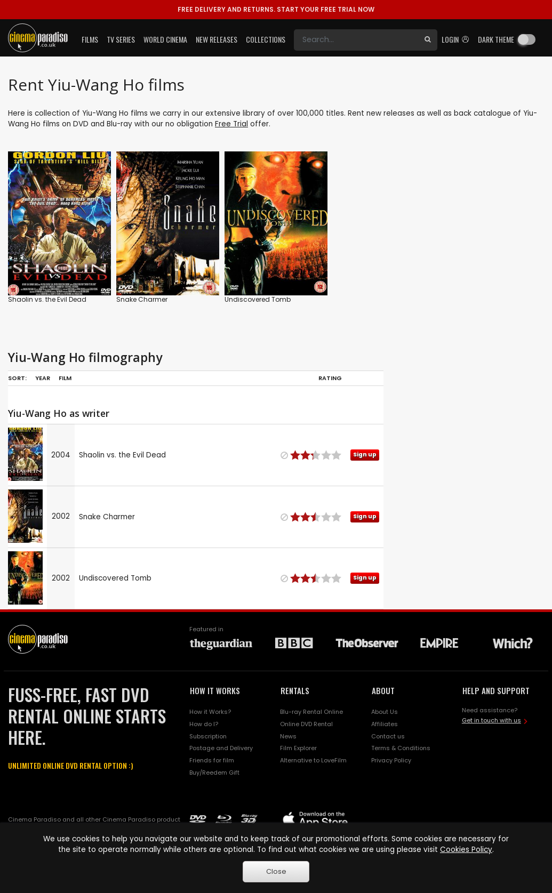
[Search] (356, 40)
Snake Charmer (141, 299)
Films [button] (90, 39)
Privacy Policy (391, 760)
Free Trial (231, 124)
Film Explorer (298, 748)
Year (42, 378)
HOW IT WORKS (215, 690)
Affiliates (384, 724)
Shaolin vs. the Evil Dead (47, 299)
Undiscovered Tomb (258, 299)
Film (65, 378)
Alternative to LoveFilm (313, 760)
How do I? (203, 724)
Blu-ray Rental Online (311, 711)
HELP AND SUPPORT (496, 690)
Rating (330, 378)
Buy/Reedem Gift (214, 772)
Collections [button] (265, 39)
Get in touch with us (491, 720)
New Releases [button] (216, 39)
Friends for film (211, 760)
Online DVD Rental (306, 724)
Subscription (208, 736)
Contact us (388, 736)
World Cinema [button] (165, 39)
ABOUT (383, 690)
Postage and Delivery (221, 748)
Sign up (365, 454)
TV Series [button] (121, 39)
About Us (384, 711)
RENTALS (295, 690)
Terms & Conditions (400, 748)
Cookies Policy (466, 849)
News (288, 736)
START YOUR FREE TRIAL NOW (276, 9)
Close (276, 871)
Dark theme (496, 39)
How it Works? (210, 711)
